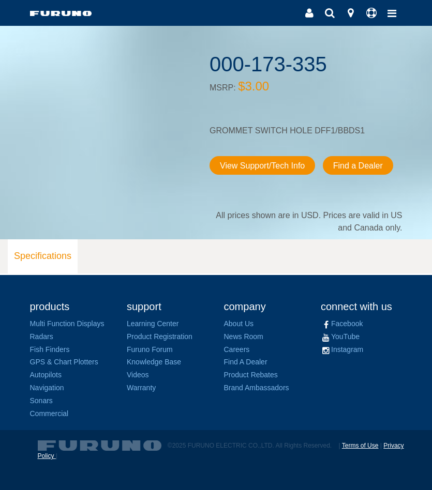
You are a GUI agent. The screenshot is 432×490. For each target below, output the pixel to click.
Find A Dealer (245, 362)
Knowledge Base (154, 362)
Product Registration (159, 336)
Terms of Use (360, 445)
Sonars (41, 400)
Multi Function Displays (67, 323)
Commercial (49, 413)
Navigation (47, 388)
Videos (138, 375)
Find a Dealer (358, 165)
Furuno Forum (150, 349)
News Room (243, 336)
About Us (239, 323)
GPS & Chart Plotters (64, 362)
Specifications (42, 256)
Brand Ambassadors (256, 388)
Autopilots (46, 375)
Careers (237, 349)
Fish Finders (50, 349)
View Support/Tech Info (262, 165)
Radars (41, 336)
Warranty (141, 388)
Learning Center (152, 323)
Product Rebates (251, 375)
